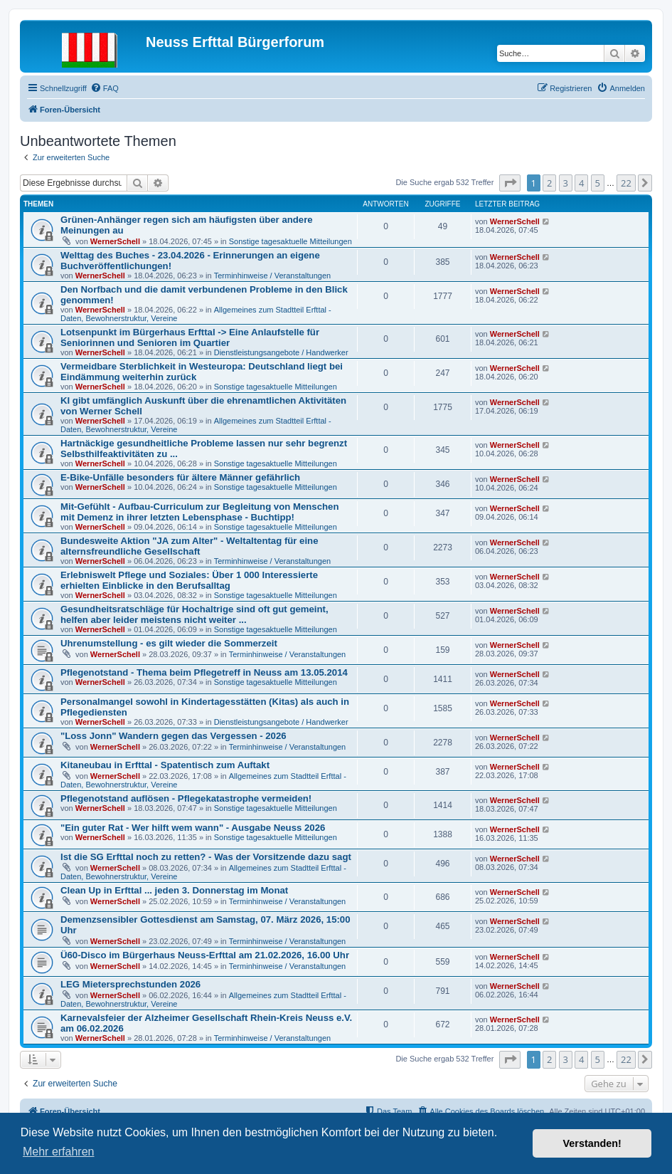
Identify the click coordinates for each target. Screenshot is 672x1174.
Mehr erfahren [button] (59, 1152)
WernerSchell (115, 241)
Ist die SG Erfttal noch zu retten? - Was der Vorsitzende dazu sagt (205, 856)
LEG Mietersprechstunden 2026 (130, 984)
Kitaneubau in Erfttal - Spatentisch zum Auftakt (165, 765)
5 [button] (597, 183)
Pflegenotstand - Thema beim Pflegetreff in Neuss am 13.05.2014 (204, 672)
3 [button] (565, 183)
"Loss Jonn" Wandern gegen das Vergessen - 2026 (173, 735)
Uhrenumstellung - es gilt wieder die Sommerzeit (168, 643)
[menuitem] (104, 88)
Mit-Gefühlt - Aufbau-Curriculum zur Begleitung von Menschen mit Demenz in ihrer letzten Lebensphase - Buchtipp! (199, 512)
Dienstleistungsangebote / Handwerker (281, 352)
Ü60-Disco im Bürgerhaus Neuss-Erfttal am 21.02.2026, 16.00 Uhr (204, 955)
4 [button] (581, 183)
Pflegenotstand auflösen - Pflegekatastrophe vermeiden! (185, 798)
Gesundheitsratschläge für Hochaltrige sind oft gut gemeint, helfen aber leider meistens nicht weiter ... (194, 614)
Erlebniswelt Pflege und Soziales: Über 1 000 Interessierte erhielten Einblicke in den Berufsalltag (189, 580)
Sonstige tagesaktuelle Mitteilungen (290, 241)
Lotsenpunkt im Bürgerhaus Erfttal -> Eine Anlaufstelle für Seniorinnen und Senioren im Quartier (189, 337)
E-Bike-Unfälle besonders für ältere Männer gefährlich (180, 477)
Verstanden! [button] (592, 1143)
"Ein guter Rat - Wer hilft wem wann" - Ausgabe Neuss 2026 (192, 827)
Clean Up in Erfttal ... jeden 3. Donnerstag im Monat (174, 890)
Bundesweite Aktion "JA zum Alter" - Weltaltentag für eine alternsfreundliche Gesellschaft (189, 546)
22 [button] (626, 183)
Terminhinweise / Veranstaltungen (272, 275)
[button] (510, 183)
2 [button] (549, 183)
